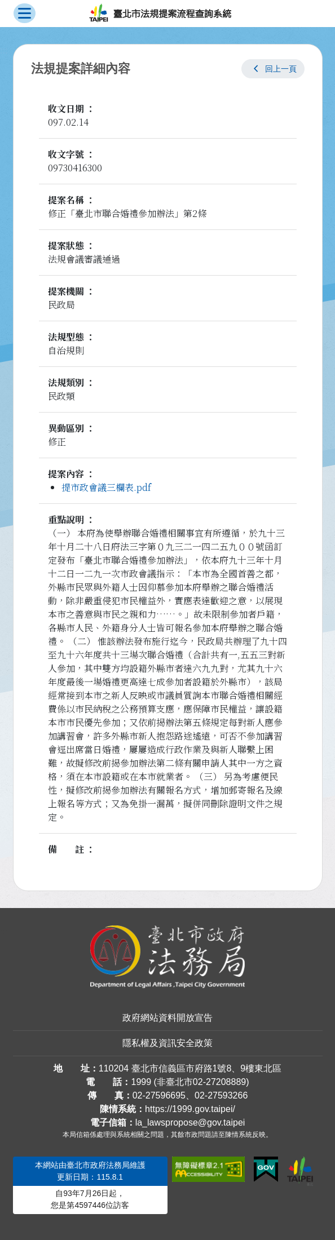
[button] (273, 68)
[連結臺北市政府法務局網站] (168, 957)
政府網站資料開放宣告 (167, 1017)
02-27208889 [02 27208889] (219, 1082)
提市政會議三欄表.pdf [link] (106, 487)
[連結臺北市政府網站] (300, 1171)
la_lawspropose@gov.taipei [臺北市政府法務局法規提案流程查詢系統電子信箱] (190, 1122)
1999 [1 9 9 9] (141, 1082)
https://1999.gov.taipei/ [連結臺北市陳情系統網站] (190, 1109)
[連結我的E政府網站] (266, 1170)
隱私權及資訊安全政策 (167, 1043)
